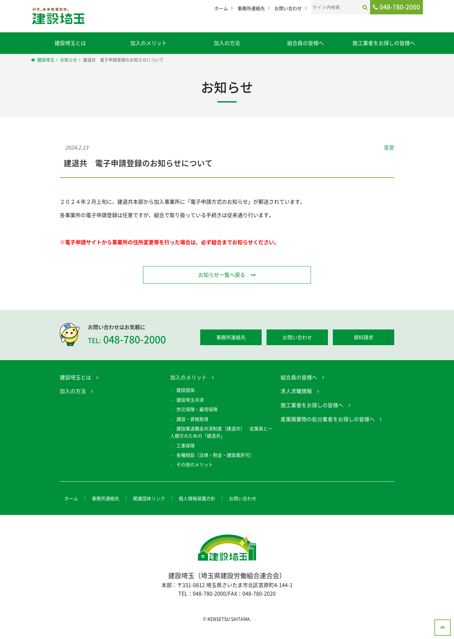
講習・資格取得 (192, 420)
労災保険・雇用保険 (197, 410)
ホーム (221, 8)
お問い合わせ (288, 8)
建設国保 (185, 391)
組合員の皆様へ (305, 43)
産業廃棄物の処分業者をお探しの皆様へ (328, 420)
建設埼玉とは (70, 43)
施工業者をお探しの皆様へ (383, 43)
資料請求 (363, 338)
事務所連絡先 (251, 8)
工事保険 (185, 446)
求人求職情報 (296, 392)
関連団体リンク (149, 499)
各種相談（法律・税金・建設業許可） (215, 456)
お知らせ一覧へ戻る (221, 275)
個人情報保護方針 (197, 499)
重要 (389, 147)
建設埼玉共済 (190, 400)
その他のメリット (194, 465)
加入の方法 (227, 43)
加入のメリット (148, 43)
